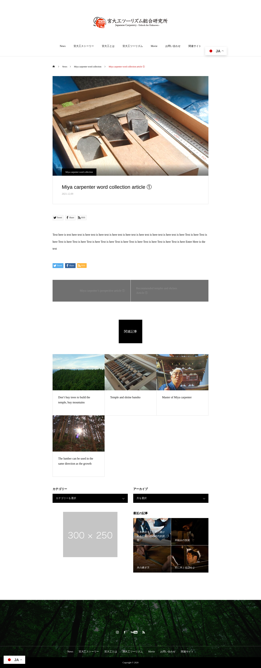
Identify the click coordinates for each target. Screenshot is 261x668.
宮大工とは (108, 46)
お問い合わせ (173, 46)
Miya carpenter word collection (79, 172)
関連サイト (194, 46)
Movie (154, 46)
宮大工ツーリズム (133, 46)
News (63, 46)
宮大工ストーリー (84, 46)
